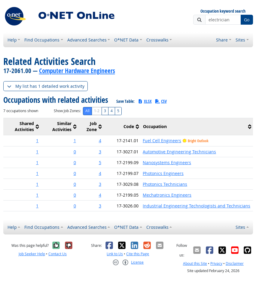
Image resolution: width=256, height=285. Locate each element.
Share (222, 40)
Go (246, 20)
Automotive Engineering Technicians (179, 152)
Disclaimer (235, 263)
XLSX (145, 101)
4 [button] (100, 140)
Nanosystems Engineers (167, 162)
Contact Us (57, 253)
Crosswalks (157, 40)
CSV (161, 101)
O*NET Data (126, 40)
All (87, 110)
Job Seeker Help (32, 253)
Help (12, 40)
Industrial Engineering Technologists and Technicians (196, 206)
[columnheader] (22, 126)
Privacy (216, 263)
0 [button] (75, 152)
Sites (240, 40)
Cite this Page (137, 253)
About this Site (195, 263)
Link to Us (115, 253)
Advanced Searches (87, 40)
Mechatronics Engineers (167, 195)
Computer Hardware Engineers (77, 70)
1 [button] (37, 140)
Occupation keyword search (222, 11)
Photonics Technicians (165, 184)
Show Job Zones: (67, 110)
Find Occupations (41, 40)
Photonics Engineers (163, 173)
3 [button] (100, 152)
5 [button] (100, 162)
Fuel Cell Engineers (162, 140)
